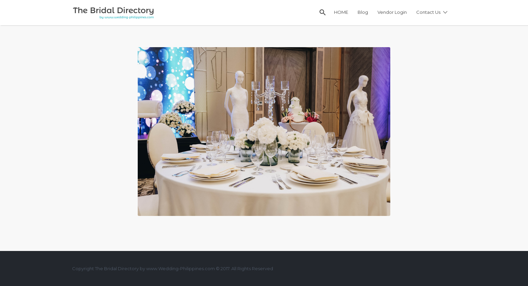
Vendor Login (392, 12)
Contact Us (428, 12)
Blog (363, 12)
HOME (341, 12)
